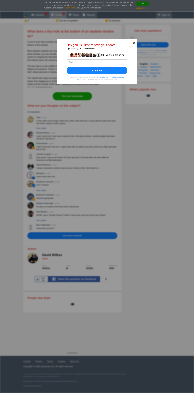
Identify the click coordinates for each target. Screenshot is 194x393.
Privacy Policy (113, 77)
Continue (97, 70)
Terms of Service (102, 77)
